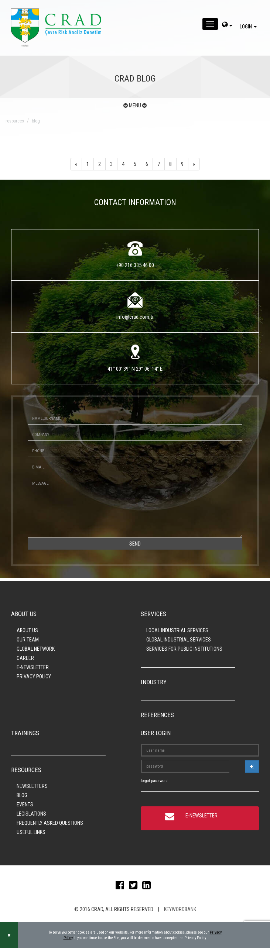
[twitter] (135, 887)
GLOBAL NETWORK (36, 649)
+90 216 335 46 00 (135, 265)
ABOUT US (27, 630)
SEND (135, 544)
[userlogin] (252, 766)
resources (15, 121)
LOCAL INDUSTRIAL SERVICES (177, 630)
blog (36, 121)
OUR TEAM (28, 640)
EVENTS (25, 804)
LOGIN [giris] (249, 27)
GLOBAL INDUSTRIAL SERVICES (178, 640)
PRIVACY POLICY (34, 676)
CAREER (25, 658)
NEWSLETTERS (32, 786)
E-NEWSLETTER (33, 667)
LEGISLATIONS (31, 814)
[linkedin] (148, 887)
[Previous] (76, 164)
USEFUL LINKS (31, 832)
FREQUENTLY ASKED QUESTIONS (50, 823)
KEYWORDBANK (180, 909)
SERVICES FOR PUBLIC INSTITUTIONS (184, 649)
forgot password (154, 780)
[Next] (194, 164)
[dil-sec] (227, 25)
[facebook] (122, 887)
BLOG (22, 795)
